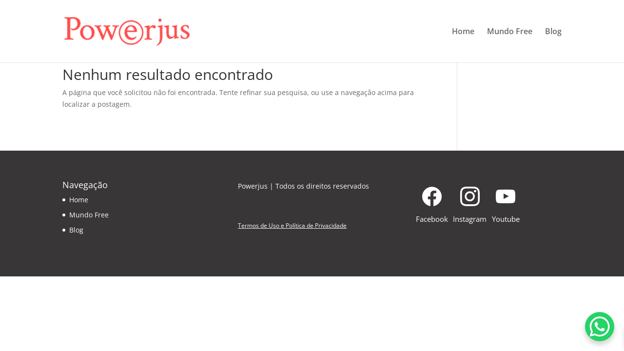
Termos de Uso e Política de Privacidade (292, 225)
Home (463, 32)
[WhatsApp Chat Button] (599, 326)
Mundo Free (509, 32)
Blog (553, 32)
